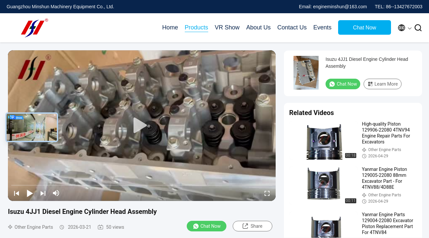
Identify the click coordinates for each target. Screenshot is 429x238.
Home (170, 27)
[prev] (16, 193)
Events (322, 27)
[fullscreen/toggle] (267, 193)
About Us (258, 27)
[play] (142, 125)
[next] (43, 193)
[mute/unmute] (56, 193)
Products (196, 27)
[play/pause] (29, 193)
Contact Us (292, 27)
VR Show (227, 27)
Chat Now (364, 27)
